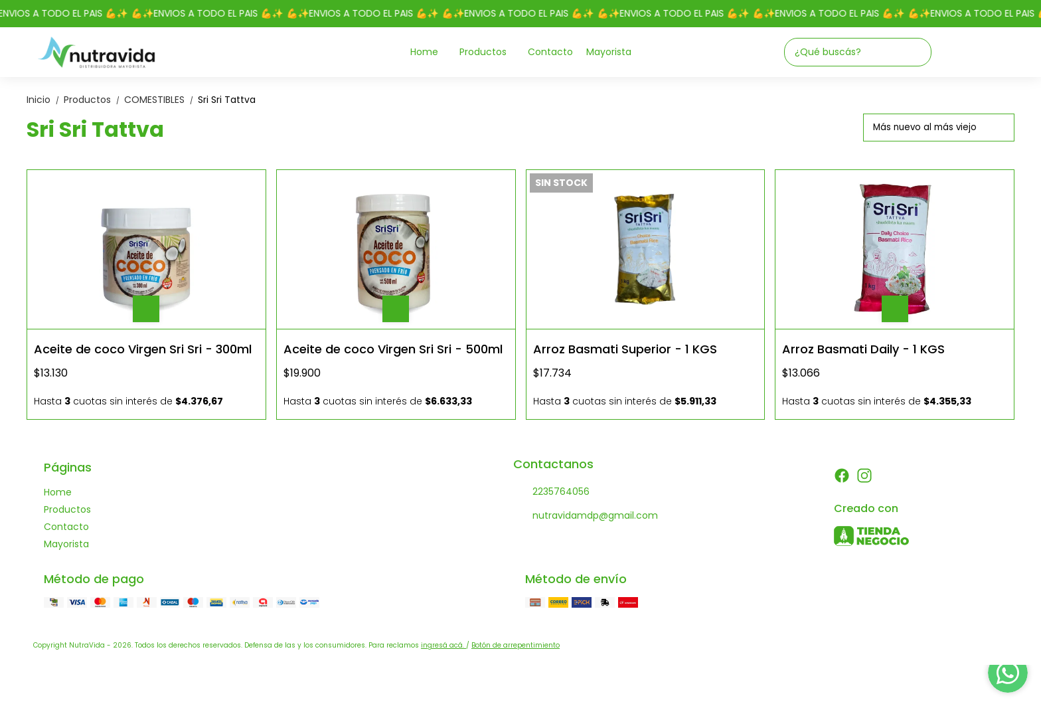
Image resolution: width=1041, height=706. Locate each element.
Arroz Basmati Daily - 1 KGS (863, 349)
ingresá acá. (443, 645)
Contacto (550, 51)
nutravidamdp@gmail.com (585, 516)
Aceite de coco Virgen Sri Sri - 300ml (143, 349)
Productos (489, 52)
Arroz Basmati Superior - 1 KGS (625, 349)
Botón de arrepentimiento (515, 645)
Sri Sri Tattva (227, 99)
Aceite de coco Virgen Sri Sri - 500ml (393, 349)
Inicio (45, 99)
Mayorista (608, 51)
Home (430, 52)
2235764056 (551, 492)
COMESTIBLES (161, 99)
